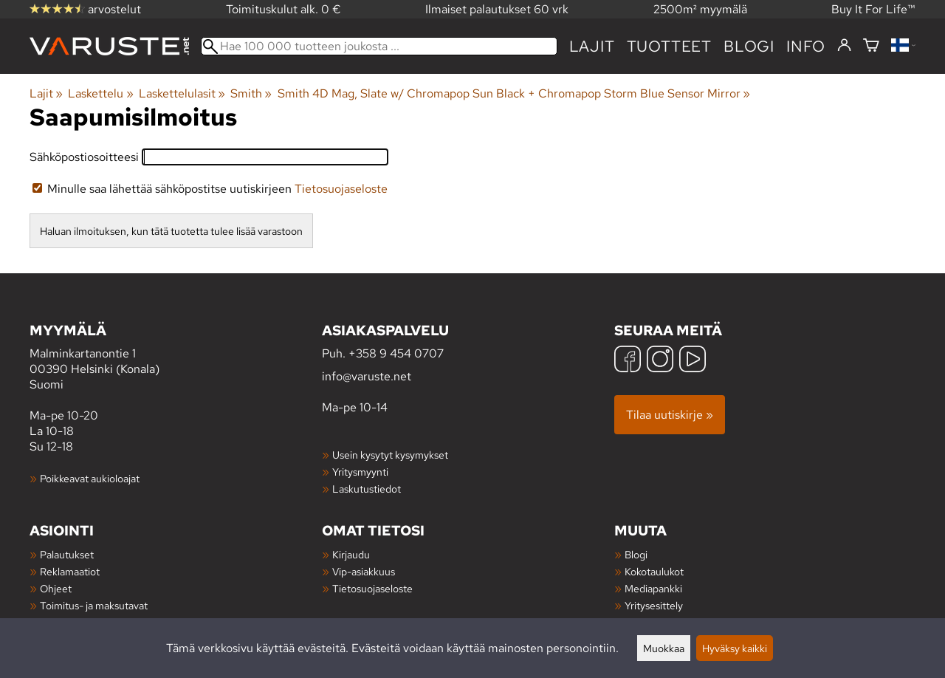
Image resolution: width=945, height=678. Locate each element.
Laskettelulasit (182, 93)
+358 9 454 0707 (396, 353)
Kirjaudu (351, 554)
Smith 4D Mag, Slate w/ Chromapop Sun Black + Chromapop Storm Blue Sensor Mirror (514, 93)
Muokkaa (663, 648)
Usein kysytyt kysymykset (390, 455)
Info (805, 46)
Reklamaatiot (70, 571)
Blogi (636, 554)
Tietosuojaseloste (341, 188)
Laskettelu (100, 93)
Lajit (592, 46)
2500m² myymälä (700, 9)
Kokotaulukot (654, 571)
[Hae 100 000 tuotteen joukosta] (379, 46)
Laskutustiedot (366, 489)
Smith (251, 93)
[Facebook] (627, 361)
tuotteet (669, 46)
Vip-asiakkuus (363, 571)
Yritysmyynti (360, 472)
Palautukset (67, 554)
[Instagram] (660, 361)
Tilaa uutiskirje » (669, 414)
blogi (749, 46)
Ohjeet (56, 588)
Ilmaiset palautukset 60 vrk (496, 9)
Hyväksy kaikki (734, 648)
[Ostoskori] (871, 46)
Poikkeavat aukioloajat (90, 478)
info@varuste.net (366, 376)
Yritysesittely (654, 605)
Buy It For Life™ (873, 9)
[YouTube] (692, 361)
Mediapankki (653, 588)
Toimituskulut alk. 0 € (283, 9)
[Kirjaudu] (844, 46)
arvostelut (85, 9)
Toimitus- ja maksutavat (94, 605)
